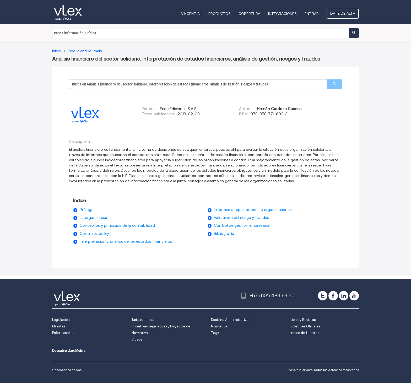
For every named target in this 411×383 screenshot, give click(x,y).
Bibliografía (224, 233)
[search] (334, 84)
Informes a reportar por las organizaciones (253, 210)
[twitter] (322, 295)
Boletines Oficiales (305, 326)
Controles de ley (94, 233)
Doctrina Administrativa (229, 320)
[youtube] (354, 295)
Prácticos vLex (63, 333)
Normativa (219, 326)
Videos (137, 339)
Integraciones (282, 14)
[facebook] (333, 295)
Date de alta (342, 13)
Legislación (61, 320)
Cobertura (249, 14)
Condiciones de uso (67, 369)
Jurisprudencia (143, 320)
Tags (215, 333)
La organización (94, 217)
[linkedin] (343, 295)
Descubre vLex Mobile (68, 351)
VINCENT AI (191, 14)
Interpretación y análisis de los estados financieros (126, 241)
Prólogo (87, 210)
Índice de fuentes (304, 333)
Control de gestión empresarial (242, 225)
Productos (219, 14)
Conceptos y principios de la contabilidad (117, 225)
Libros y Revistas (303, 320)
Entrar (312, 14)
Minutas (58, 326)
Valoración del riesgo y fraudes (241, 217)
